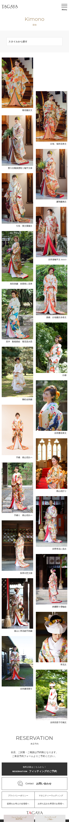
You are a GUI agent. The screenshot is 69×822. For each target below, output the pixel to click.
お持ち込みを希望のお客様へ (51, 803)
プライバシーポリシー (18, 795)
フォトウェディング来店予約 (19, 818)
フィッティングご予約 (50, 818)
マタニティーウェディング (51, 795)
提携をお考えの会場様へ (18, 803)
